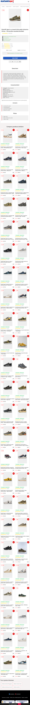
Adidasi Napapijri (16, 6)
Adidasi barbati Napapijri (24, 6)
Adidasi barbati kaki (17, 683)
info (13, 149)
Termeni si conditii (5, 697)
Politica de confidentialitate (15, 697)
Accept (19, 704)
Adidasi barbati (8, 6)
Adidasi (3, 6)
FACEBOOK (11, 694)
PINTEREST (18, 694)
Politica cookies (25, 697)
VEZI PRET (15, 58)
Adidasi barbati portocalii (7, 687)
